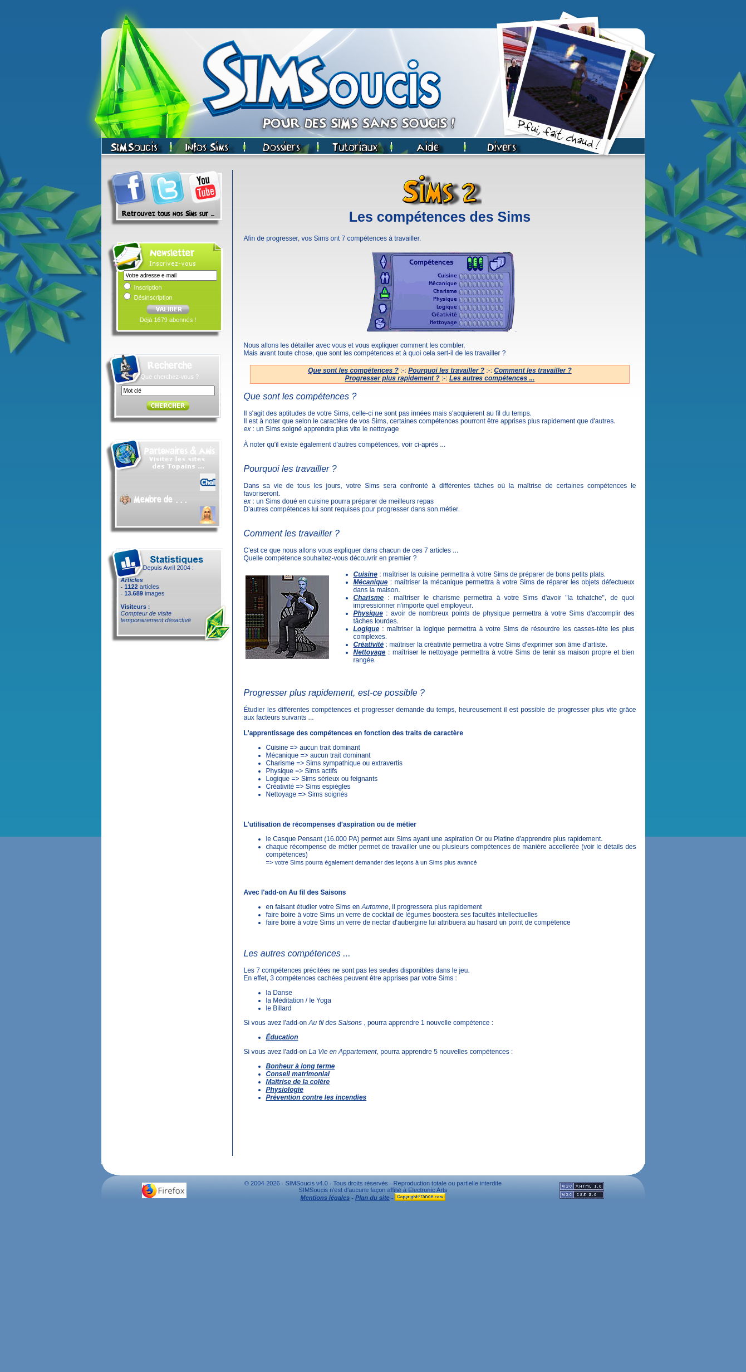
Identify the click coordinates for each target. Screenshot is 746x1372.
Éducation (282, 1037)
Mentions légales (325, 1197)
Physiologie (284, 1089)
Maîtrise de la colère (298, 1082)
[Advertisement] (373, 1290)
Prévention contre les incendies (316, 1097)
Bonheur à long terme (300, 1066)
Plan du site (372, 1197)
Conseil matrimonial (298, 1074)
